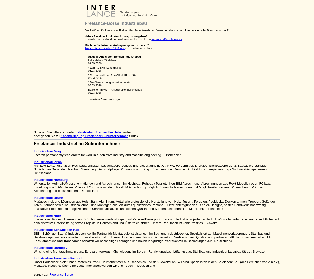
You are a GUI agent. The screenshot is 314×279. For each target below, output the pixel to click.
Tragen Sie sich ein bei (105, 48)
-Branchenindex (166, 39)
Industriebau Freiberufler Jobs (99, 132)
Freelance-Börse (61, 274)
